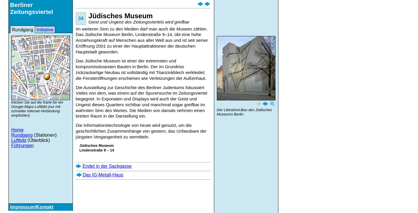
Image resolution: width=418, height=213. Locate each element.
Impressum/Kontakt (31, 207)
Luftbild (18, 140)
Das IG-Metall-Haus (102, 174)
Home (17, 129)
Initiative (45, 29)
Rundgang (22, 29)
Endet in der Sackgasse (106, 166)
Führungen (22, 145)
